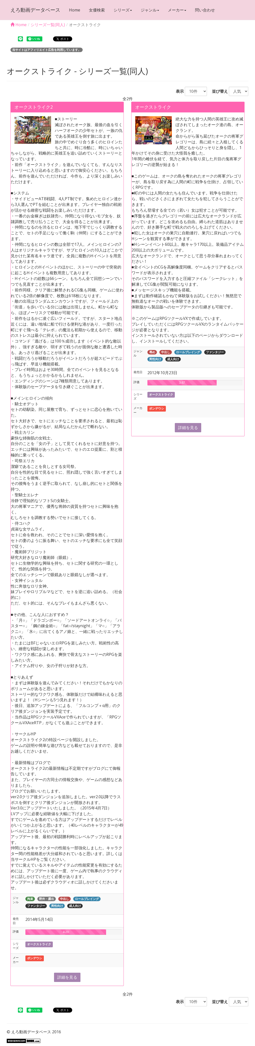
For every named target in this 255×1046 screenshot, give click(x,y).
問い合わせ (205, 10)
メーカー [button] (177, 10)
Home (74, 10)
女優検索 (97, 10)
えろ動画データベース (35, 9)
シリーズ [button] (123, 10)
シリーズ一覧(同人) (48, 24)
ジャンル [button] (150, 10)
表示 (178, 91)
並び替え (218, 91)
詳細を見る (67, 977)
